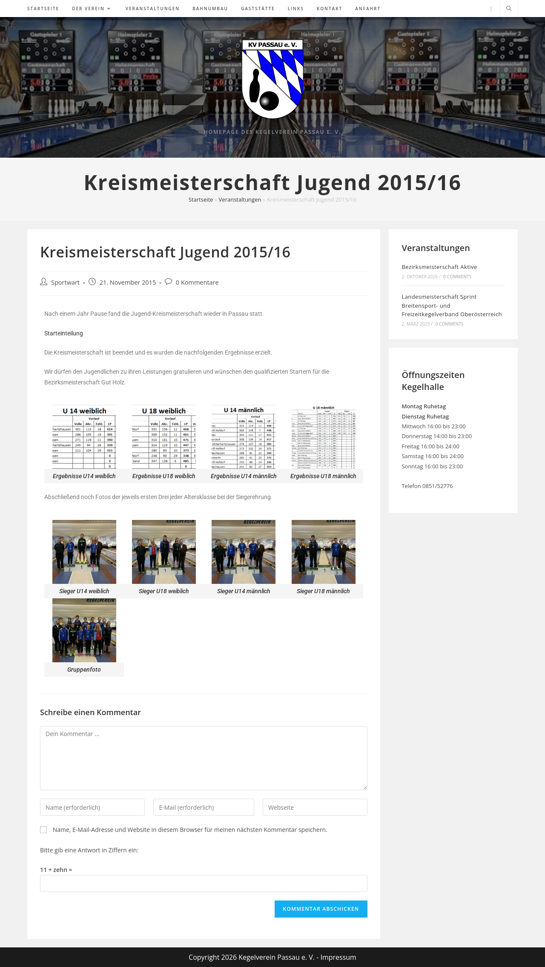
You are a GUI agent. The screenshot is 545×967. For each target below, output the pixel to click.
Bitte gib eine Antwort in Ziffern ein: (89, 850)
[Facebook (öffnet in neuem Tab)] (491, 9)
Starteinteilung (63, 333)
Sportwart (65, 282)
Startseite (201, 199)
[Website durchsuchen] (509, 9)
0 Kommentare (197, 282)
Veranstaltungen (240, 199)
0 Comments (457, 277)
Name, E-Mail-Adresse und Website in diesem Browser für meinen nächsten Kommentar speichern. (190, 830)
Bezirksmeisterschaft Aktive (439, 267)
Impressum (338, 957)
